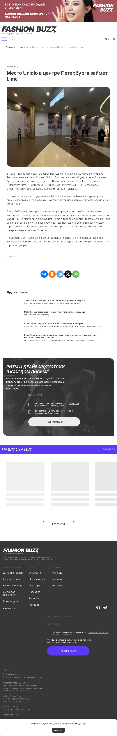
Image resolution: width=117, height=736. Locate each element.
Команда (57, 574)
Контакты (57, 587)
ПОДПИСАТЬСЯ (54, 423)
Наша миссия (37, 580)
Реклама (57, 580)
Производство (11, 602)
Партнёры (34, 587)
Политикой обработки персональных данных (56, 406)
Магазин (34, 606)
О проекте (35, 574)
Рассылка (34, 593)
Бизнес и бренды (13, 587)
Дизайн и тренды (13, 574)
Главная (10, 47)
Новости (23, 47)
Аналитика (9, 609)
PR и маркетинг (12, 580)
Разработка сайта (10, 716)
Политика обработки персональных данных (22, 679)
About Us (34, 599)
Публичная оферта (11, 676)
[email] (58, 397)
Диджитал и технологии (10, 595)
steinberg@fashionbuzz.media (16, 711)
